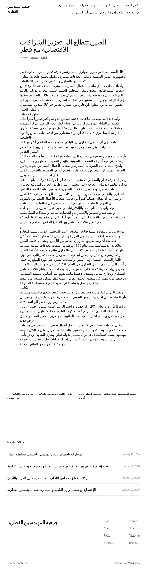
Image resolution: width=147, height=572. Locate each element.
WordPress (134, 563)
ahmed (34, 57)
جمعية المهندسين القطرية (32, 522)
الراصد (44, 57)
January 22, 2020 (131, 454)
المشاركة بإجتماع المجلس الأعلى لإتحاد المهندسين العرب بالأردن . (52, 477)
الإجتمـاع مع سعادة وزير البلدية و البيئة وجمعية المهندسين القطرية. (52, 489)
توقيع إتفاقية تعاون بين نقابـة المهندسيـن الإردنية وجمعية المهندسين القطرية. (59, 466)
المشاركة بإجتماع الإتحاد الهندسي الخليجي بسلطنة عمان (45, 454)
